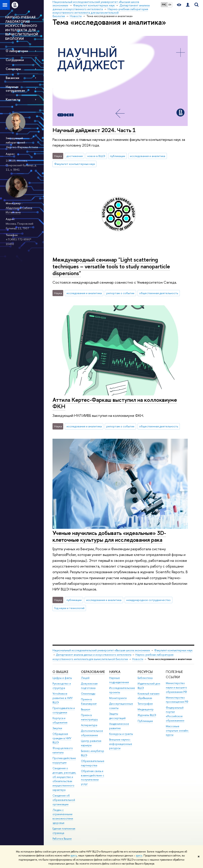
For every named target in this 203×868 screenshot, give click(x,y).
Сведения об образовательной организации (63, 800)
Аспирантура (89, 725)
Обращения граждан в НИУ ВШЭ (61, 738)
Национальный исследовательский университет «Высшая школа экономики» (101, 650)
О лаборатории (17, 51)
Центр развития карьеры (91, 743)
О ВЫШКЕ (60, 671)
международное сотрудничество (148, 600)
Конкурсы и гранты (121, 734)
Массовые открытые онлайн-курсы (177, 730)
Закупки (57, 728)
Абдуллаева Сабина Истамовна (19, 210)
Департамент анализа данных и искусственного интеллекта (93, 655)
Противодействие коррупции (64, 760)
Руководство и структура (61, 686)
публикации (117, 156)
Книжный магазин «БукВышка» (148, 696)
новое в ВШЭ (96, 156)
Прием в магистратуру (89, 717)
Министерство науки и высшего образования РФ (176, 687)
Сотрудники (15, 60)
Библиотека (145, 678)
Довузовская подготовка (89, 686)
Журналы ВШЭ (147, 715)
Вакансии (12, 78)
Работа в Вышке (62, 838)
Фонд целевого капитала (62, 750)
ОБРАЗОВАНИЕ (93, 671)
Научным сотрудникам (15, 89)
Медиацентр (146, 709)
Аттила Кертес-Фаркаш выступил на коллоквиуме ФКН (114, 403)
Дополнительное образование (92, 733)
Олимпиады (88, 693)
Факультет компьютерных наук (74, 164)
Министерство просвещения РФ (177, 700)
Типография (145, 704)
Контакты (13, 99)
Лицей (85, 678)
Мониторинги (118, 698)
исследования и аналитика (147, 156)
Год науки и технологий (69, 608)
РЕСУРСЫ (145, 671)
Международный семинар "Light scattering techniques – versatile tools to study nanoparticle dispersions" (111, 266)
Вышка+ (86, 709)
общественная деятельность (158, 293)
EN (169, 4)
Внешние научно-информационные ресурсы (120, 744)
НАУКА (114, 671)
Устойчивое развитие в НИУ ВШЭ (62, 698)
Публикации (145, 721)
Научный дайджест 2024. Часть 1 (94, 130)
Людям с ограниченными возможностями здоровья (62, 816)
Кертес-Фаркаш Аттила (22, 147)
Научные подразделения (119, 680)
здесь (73, 855)
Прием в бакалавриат (89, 701)
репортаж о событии (120, 293)
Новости (137, 659)
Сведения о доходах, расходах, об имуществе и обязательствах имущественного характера (64, 779)
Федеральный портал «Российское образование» (175, 714)
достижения (74, 156)
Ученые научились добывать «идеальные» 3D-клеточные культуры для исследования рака (109, 536)
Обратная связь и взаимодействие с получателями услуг (92, 777)
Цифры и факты (62, 678)
